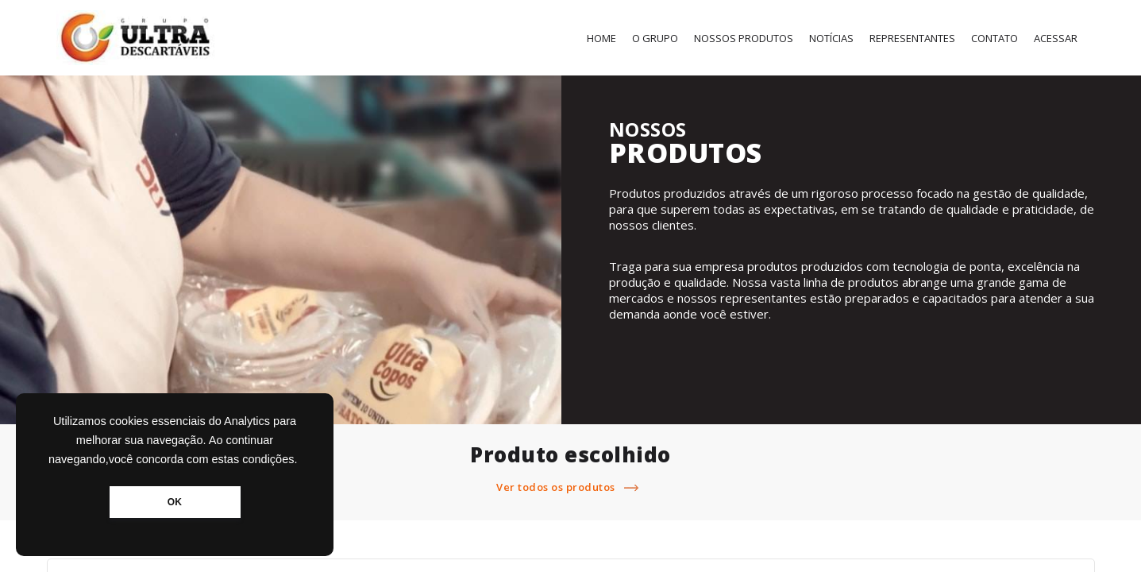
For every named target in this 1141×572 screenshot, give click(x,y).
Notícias (831, 38)
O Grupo (655, 38)
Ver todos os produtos (570, 487)
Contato (994, 38)
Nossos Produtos (743, 38)
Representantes (912, 38)
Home (601, 38)
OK (175, 502)
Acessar (1055, 38)
